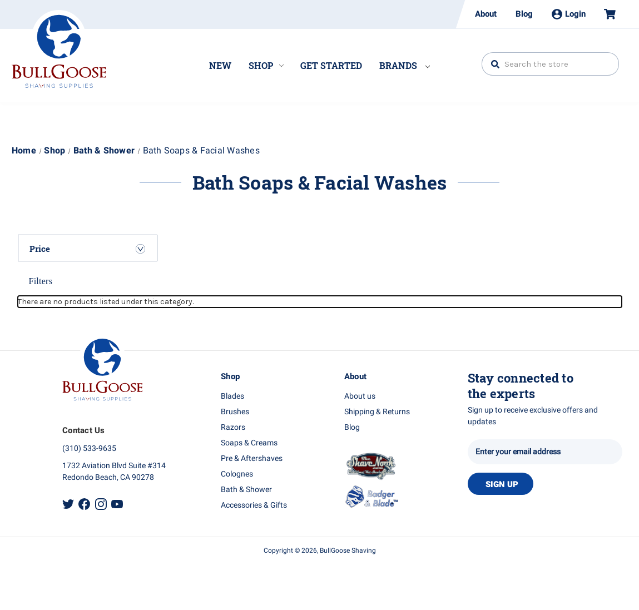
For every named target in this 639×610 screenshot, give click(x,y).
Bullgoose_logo (59, 49)
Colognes (237, 474)
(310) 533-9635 (89, 448)
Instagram (101, 504)
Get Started (331, 65)
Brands (404, 65)
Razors (233, 427)
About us (359, 396)
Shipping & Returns (377, 412)
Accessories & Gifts (254, 505)
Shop (266, 65)
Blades (232, 396)
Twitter (68, 504)
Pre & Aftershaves (252, 458)
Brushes (235, 412)
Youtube (117, 504)
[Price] (87, 248)
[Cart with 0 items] (605, 14)
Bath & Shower (246, 489)
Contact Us (83, 430)
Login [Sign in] (569, 14)
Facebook (84, 504)
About (486, 14)
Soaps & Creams (249, 443)
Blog (524, 14)
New (220, 65)
